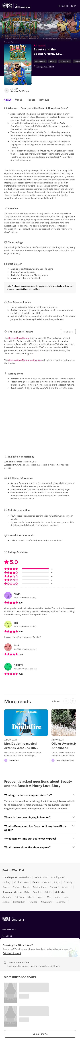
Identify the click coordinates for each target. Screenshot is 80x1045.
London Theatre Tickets (15, 38)
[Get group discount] (12, 953)
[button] (48, 45)
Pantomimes (35, 38)
